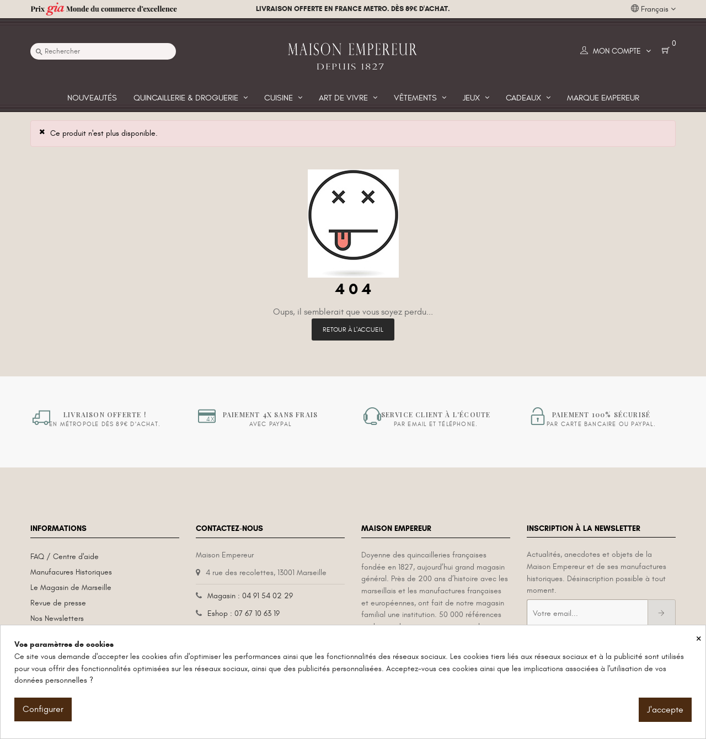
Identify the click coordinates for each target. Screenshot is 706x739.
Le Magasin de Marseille (70, 587)
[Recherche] (103, 51)
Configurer (43, 709)
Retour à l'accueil (353, 329)
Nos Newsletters (57, 618)
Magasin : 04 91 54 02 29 (250, 595)
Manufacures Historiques (71, 572)
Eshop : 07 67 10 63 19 (243, 613)
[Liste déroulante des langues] (653, 9)
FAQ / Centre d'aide (64, 556)
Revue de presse (58, 603)
